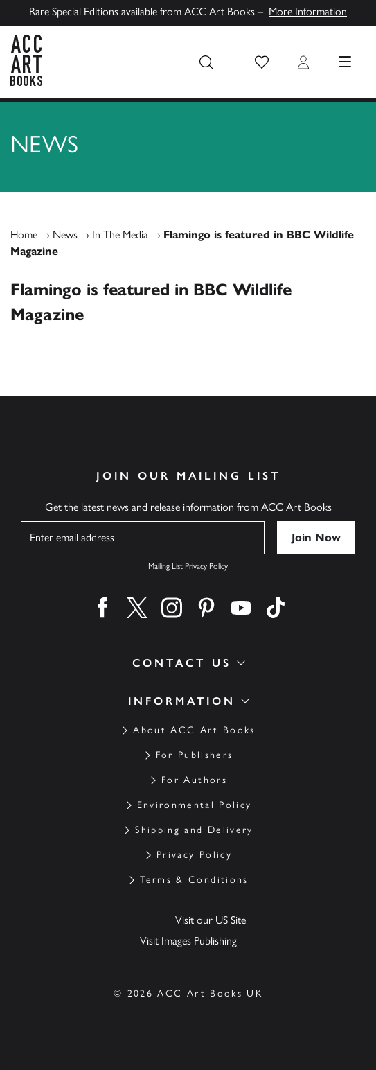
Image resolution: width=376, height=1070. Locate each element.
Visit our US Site (210, 920)
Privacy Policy (194, 855)
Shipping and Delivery (194, 830)
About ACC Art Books (194, 730)
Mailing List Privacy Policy (188, 566)
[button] (262, 62)
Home (23, 234)
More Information (308, 11)
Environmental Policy (194, 805)
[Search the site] (206, 62)
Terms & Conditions (194, 880)
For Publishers (194, 755)
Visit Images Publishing (188, 940)
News (65, 234)
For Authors (194, 780)
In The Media (120, 234)
